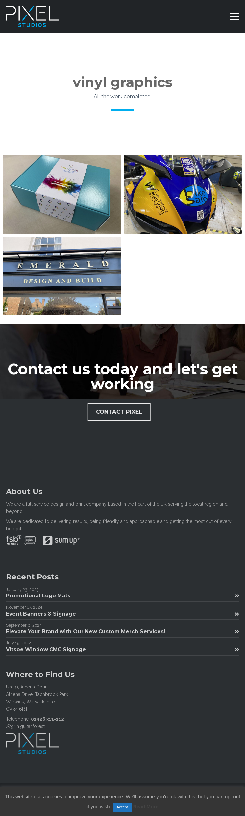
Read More (146, 806)
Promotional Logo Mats (122, 596)
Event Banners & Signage (122, 614)
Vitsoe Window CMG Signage (122, 649)
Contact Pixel (121, 411)
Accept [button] (122, 807)
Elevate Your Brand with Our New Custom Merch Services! (122, 631)
